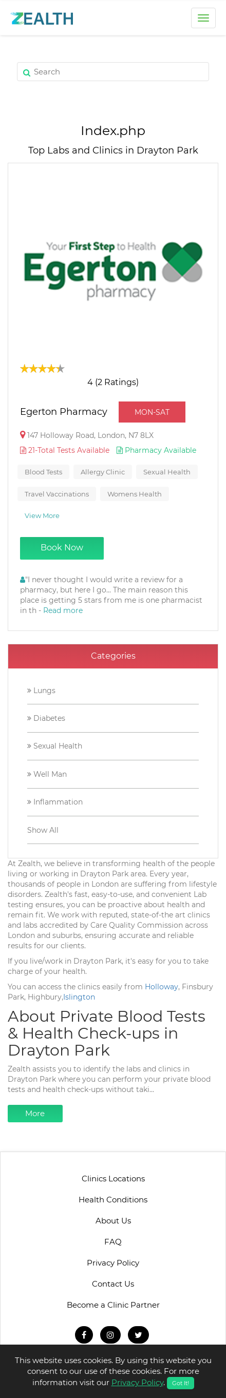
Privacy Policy (113, 1263)
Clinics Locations (113, 1178)
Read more (63, 610)
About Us (113, 1220)
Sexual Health (54, 746)
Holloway (161, 986)
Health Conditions (113, 1199)
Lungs (41, 690)
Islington (79, 997)
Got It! (180, 1383)
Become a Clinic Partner (113, 1305)
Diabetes (46, 718)
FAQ (113, 1242)
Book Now (62, 547)
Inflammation (55, 802)
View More (42, 515)
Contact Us (113, 1284)
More (35, 1113)
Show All (43, 830)
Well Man (47, 774)
